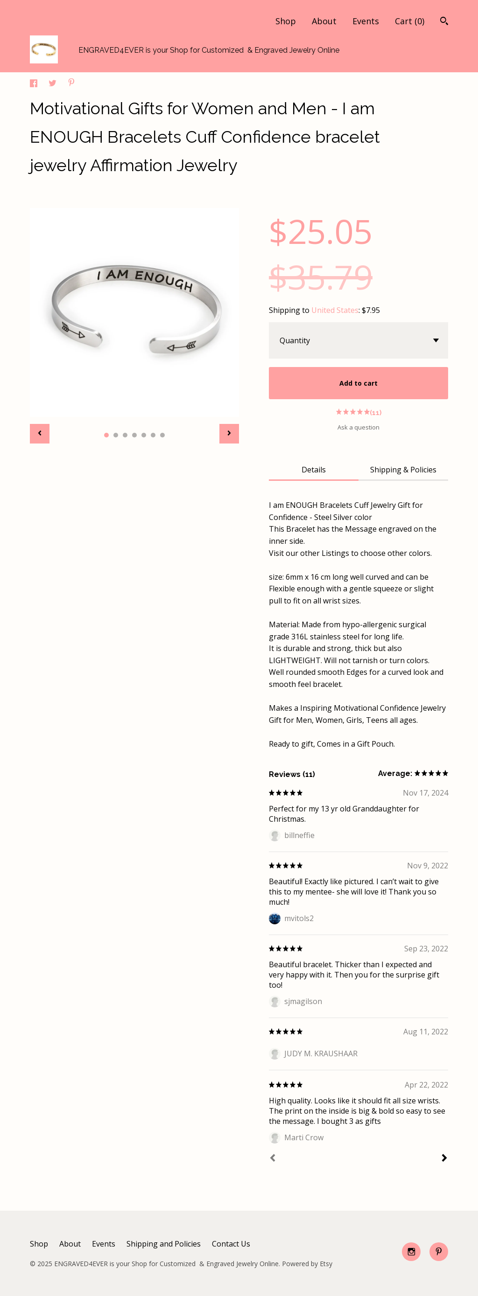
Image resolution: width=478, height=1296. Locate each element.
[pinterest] (438, 1251)
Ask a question (358, 427)
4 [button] (134, 435)
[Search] (444, 22)
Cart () (409, 21)
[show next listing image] (229, 434)
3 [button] (125, 435)
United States (334, 310)
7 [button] (162, 435)
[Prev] (272, 1159)
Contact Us (231, 1244)
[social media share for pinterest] (71, 83)
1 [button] (106, 435)
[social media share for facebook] (34, 84)
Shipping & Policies (403, 469)
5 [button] (143, 435)
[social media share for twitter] (53, 84)
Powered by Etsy (307, 1263)
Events (365, 21)
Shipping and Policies (164, 1244)
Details (314, 469)
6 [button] (153, 435)
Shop (285, 21)
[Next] (444, 1159)
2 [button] (115, 435)
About (324, 21)
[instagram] (411, 1251)
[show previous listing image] (39, 434)
